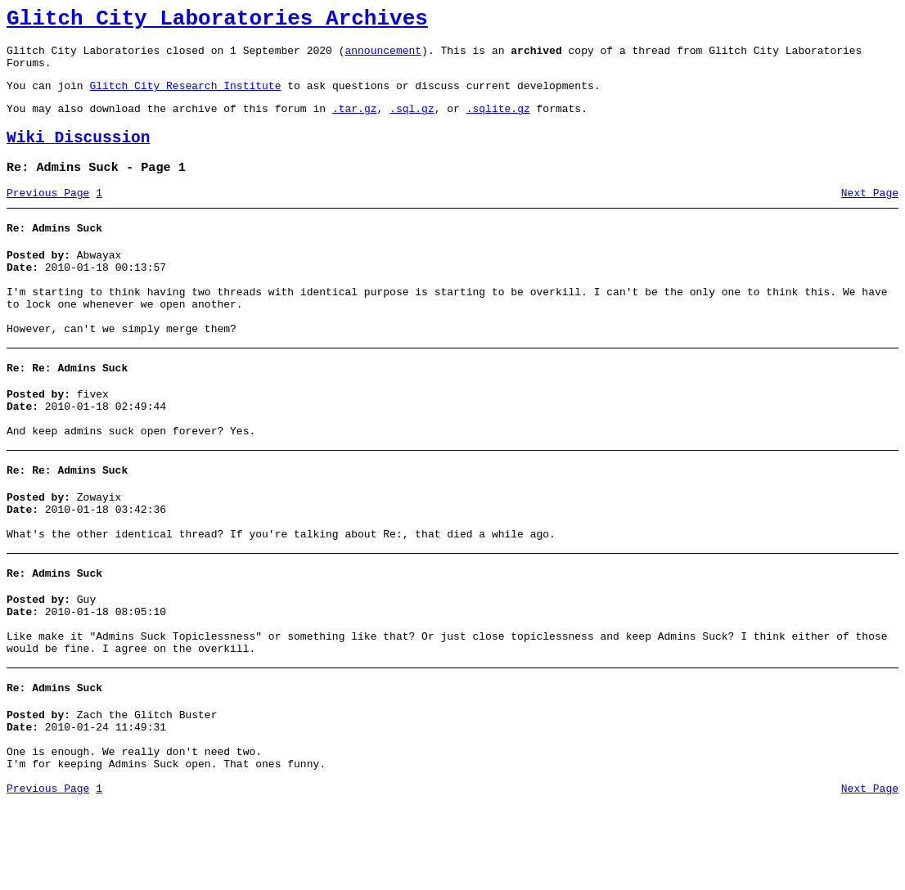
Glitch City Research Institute (185, 97)
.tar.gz (354, 122)
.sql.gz (411, 122)
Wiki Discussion (79, 155)
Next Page (869, 215)
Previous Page (48, 215)
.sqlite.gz (498, 122)
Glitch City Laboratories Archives (217, 21)
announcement (382, 57)
